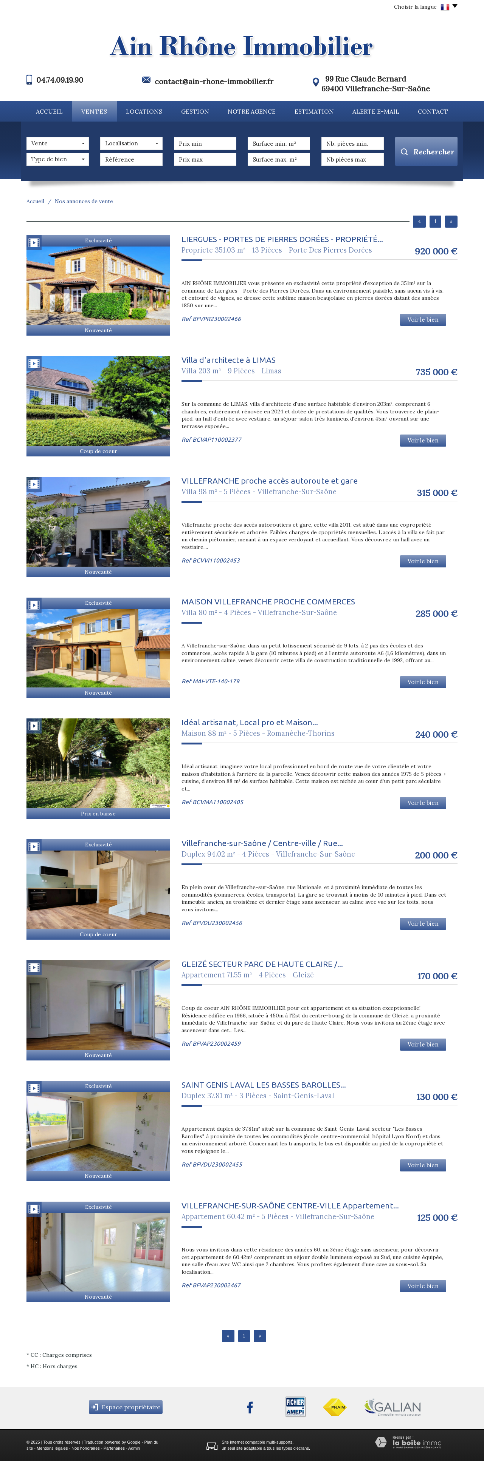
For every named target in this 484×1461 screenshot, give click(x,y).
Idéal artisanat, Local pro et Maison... (250, 722)
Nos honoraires (85, 1448)
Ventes (94, 111)
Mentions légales (52, 1448)
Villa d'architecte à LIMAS (229, 359)
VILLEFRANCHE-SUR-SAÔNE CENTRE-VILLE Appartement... (290, 1205)
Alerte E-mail (375, 111)
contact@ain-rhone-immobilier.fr (214, 81)
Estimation (314, 111)
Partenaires (114, 1448)
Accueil (49, 111)
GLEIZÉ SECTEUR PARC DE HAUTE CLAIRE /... (262, 963)
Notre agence (252, 111)
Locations (144, 111)
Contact (433, 111)
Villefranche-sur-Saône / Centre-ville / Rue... (262, 843)
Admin (134, 1448)
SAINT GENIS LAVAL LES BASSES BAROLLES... (264, 1084)
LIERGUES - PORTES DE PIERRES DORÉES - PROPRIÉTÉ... (282, 239)
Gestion (195, 111)
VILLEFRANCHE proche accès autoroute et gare (270, 480)
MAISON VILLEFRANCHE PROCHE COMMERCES (268, 601)
